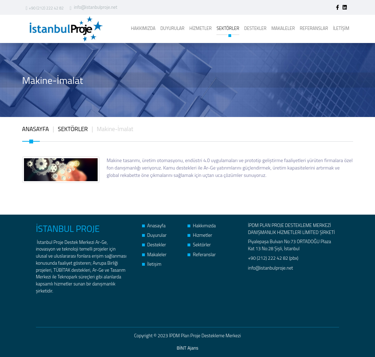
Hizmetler (200, 234)
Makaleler (154, 253)
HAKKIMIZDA (143, 28)
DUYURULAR (172, 28)
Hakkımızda (201, 225)
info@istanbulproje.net (93, 7)
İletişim (151, 262)
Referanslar (201, 253)
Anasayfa (153, 225)
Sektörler (199, 243)
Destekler (154, 243)
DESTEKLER (255, 28)
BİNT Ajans (187, 347)
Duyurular (154, 234)
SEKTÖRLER (227, 30)
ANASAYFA (35, 128)
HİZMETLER (200, 28)
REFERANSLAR (314, 28)
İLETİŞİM (341, 28)
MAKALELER (283, 28)
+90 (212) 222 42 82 (44, 8)
